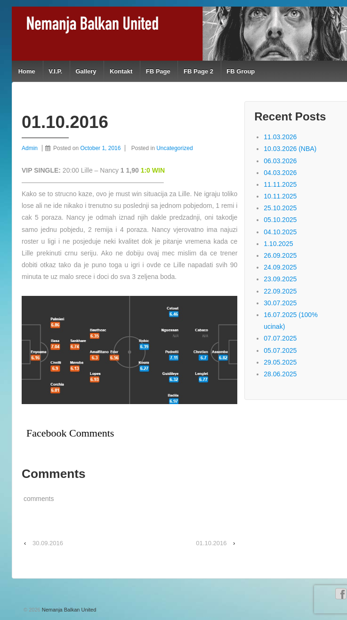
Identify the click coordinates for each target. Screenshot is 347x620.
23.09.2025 (280, 279)
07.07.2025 (280, 338)
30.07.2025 (280, 303)
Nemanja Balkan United (68, 609)
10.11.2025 (280, 196)
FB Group (240, 71)
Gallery (85, 71)
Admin (30, 148)
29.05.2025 (280, 362)
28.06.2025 (280, 374)
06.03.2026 (280, 161)
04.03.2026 (280, 172)
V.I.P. (55, 71)
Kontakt (121, 71)
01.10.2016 (211, 543)
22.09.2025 (280, 291)
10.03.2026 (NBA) (290, 148)
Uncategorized (174, 148)
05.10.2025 (280, 219)
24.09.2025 (280, 267)
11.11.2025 (280, 184)
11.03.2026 (280, 137)
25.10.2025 (280, 208)
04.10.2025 (280, 232)
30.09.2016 (47, 543)
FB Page (158, 71)
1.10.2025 (278, 243)
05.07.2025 (280, 350)
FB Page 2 (198, 71)
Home (26, 71)
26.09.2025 (280, 255)
